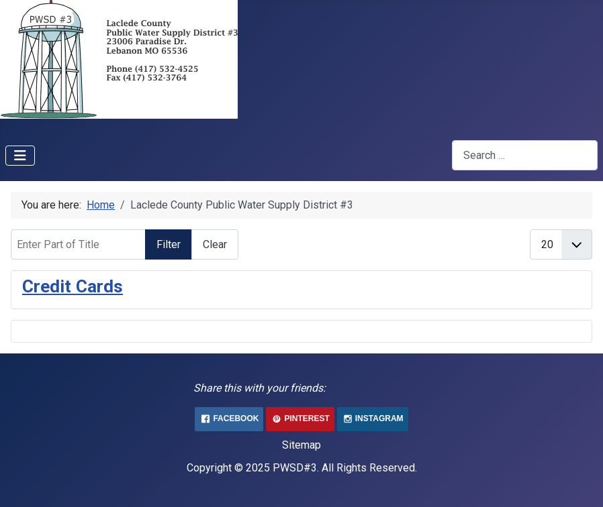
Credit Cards (72, 286)
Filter (168, 244)
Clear (215, 244)
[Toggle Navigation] (20, 156)
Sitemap (301, 445)
